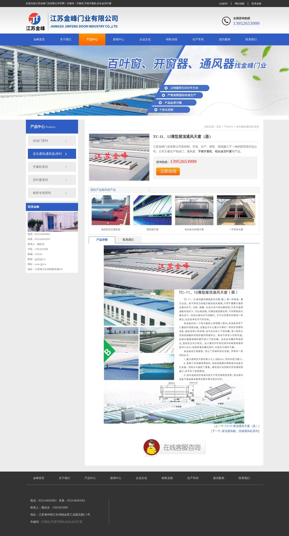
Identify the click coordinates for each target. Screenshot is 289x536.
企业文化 (145, 39)
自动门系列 (40, 140)
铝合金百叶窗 (104, 3)
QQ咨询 (223, 3)
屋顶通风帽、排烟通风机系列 (240, 431)
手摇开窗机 (90, 3)
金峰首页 (39, 39)
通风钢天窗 (153, 229)
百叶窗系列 (40, 179)
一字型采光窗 (236, 229)
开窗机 (80, 3)
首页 (218, 126)
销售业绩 (171, 39)
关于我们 (65, 39)
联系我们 (251, 39)
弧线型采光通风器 (110, 229)
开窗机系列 (40, 166)
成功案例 (224, 39)
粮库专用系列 (42, 193)
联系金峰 (256, 3)
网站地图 (239, 3)
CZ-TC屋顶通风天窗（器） (241, 426)
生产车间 (198, 39)
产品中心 (92, 39)
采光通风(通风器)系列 (47, 153)
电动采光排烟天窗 (194, 229)
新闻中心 (118, 39)
